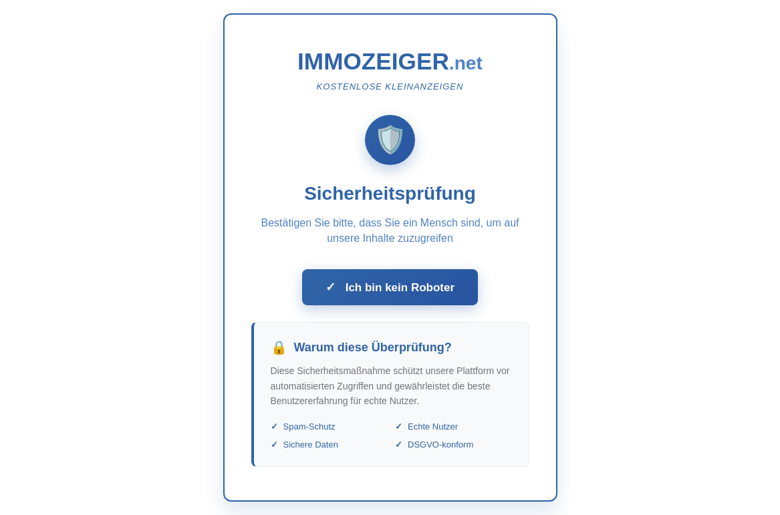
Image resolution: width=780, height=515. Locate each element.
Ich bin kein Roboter (390, 287)
